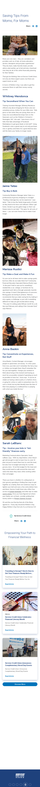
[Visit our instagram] (13, 784)
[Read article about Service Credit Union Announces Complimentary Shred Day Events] (20, 659)
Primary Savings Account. (23, 499)
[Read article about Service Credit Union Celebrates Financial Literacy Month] (20, 613)
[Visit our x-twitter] (30, 784)
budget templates (15, 492)
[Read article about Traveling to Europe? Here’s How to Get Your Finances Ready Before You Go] (20, 567)
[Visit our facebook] (10, 784)
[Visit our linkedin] (17, 784)
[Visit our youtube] (21, 784)
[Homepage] (20, 775)
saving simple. (7, 494)
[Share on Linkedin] (36, 26)
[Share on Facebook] (33, 26)
